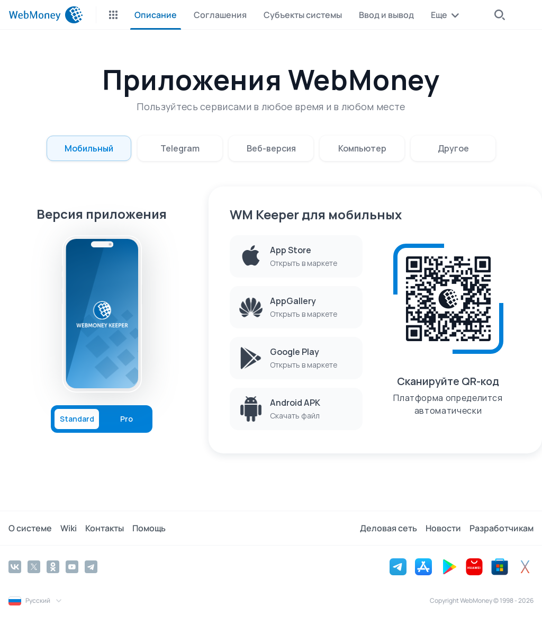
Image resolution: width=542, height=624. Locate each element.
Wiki (68, 528)
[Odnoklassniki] (53, 566)
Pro (126, 419)
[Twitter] (34, 566)
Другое (453, 148)
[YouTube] (72, 566)
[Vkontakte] (14, 566)
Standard (77, 419)
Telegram (180, 148)
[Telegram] (91, 566)
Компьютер (362, 148)
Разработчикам (501, 528)
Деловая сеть (388, 528)
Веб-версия (271, 148)
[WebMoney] (45, 15)
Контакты (104, 528)
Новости (443, 528)
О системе (30, 528)
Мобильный (89, 148)
